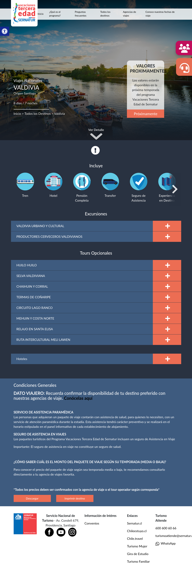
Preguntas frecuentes (80, 13)
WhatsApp (165, 543)
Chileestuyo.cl (137, 531)
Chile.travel (135, 538)
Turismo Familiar (138, 561)
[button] (4, 31)
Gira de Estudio (138, 554)
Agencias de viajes (129, 13)
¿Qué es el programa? (54, 13)
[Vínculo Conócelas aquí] (78, 398)
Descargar (32, 498)
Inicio (41, 13)
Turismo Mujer (137, 546)
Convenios (92, 523)
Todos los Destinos (37, 114)
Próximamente (145, 113)
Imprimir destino (75, 498)
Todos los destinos (105, 13)
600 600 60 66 (165, 528)
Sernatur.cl (134, 523)
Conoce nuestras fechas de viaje (160, 13)
